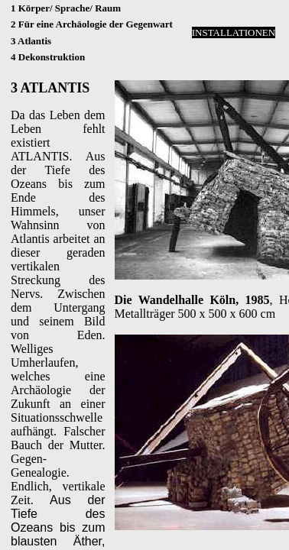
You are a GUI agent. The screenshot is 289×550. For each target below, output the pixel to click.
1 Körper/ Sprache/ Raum (66, 8)
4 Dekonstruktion (48, 57)
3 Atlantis (31, 41)
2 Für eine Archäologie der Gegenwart (92, 24)
